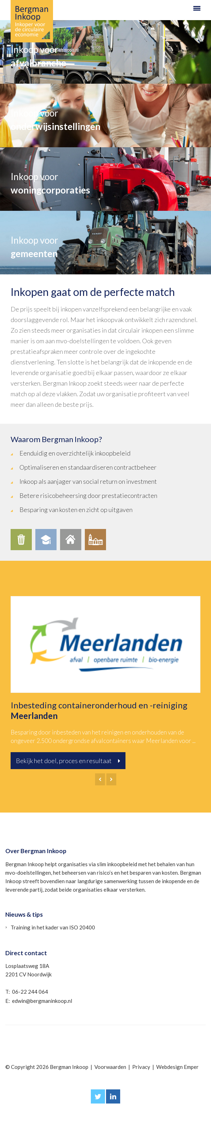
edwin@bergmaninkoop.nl (42, 1001)
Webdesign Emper (177, 1067)
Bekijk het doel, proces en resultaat (68, 761)
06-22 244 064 (30, 991)
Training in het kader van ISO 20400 (53, 927)
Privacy (141, 1067)
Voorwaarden (110, 1067)
